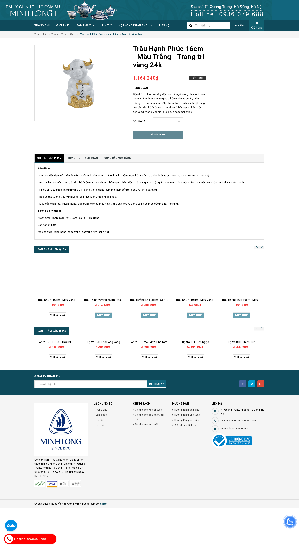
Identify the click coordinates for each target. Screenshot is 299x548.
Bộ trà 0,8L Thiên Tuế (241, 381)
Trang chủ (42, 25)
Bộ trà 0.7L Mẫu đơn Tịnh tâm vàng (152, 376)
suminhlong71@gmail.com (236, 468)
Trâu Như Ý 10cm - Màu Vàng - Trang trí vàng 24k (207, 299)
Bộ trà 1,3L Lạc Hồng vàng (103, 373)
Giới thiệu (63, 25)
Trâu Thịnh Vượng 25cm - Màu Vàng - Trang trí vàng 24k (120, 299)
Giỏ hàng (257, 25)
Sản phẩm (86, 25)
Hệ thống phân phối (136, 25)
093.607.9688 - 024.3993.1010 (238, 460)
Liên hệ (164, 25)
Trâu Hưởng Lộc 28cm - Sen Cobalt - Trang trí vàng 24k (165, 299)
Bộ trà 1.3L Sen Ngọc (195, 371)
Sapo (103, 543)
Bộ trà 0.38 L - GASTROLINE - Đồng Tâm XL (65, 366)
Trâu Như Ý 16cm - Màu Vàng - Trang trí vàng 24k (69, 299)
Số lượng (139, 121)
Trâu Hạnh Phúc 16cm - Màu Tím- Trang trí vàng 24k (255, 299)
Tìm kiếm (238, 25)
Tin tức (107, 25)
